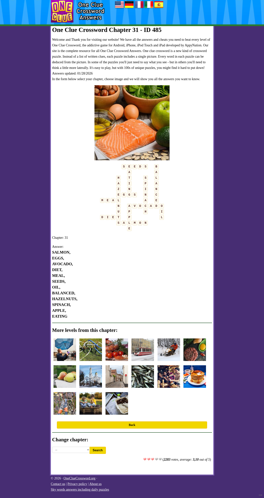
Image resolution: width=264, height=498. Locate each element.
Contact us (58, 484)
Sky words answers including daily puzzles (80, 489)
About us (95, 484)
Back (132, 424)
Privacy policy (77, 484)
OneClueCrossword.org (79, 478)
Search (98, 450)
